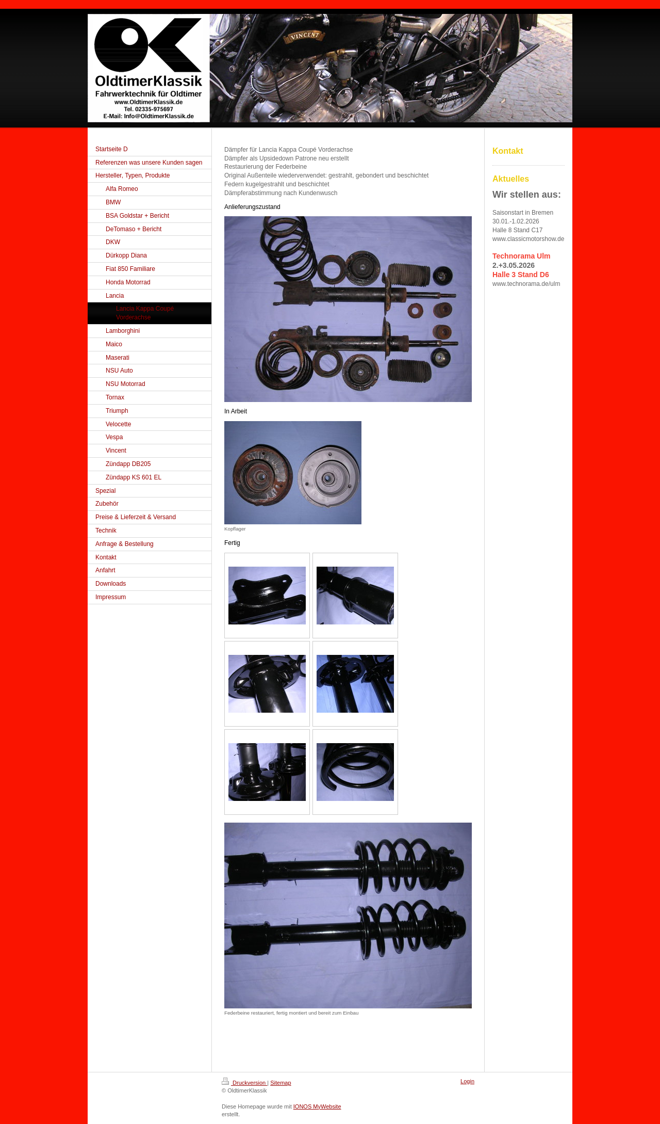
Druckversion (244, 1083)
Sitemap (280, 1083)
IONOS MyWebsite (317, 1106)
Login (467, 1081)
